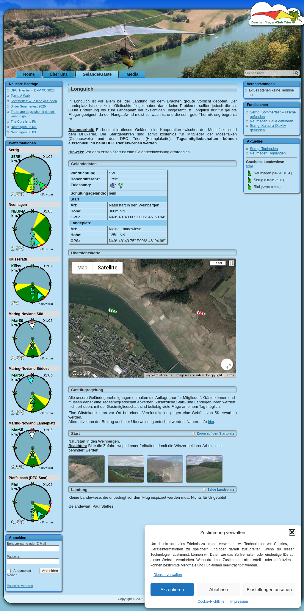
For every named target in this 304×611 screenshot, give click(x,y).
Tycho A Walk (20, 95)
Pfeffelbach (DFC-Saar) (28, 478)
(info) (249, 166)
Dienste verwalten (167, 575)
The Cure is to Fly (24, 121)
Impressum (239, 601)
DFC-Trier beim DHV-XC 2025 (33, 90)
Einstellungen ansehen (269, 589)
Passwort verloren (20, 586)
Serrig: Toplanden (264, 149)
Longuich (82, 89)
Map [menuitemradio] (82, 267)
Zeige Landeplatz (221, 489)
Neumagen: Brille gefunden (271, 121)
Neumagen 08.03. (24, 132)
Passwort (13, 556)
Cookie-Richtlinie (211, 601)
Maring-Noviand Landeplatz (32, 423)
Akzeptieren (172, 589)
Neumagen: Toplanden (268, 153)
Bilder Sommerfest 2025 (28, 106)
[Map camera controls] (227, 364)
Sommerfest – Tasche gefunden (34, 101)
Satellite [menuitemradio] (107, 267)
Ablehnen (218, 589)
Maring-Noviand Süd (26, 314)
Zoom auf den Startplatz (215, 433)
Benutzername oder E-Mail (26, 543)
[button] (292, 532)
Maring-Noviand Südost (29, 369)
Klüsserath (18, 259)
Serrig (14, 150)
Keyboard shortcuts (159, 375)
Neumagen (18, 205)
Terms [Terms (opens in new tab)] (229, 375)
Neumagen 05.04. (24, 127)
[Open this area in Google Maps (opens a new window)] (80, 374)
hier (211, 421)
